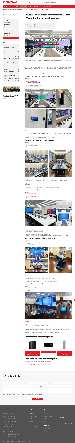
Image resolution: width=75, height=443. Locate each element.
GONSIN (53, 329)
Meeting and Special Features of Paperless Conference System (38, 364)
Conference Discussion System (10, 51)
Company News (16, 9)
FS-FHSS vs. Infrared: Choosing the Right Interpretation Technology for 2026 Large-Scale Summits (11, 95)
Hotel (30, 423)
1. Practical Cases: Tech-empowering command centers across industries (40, 26)
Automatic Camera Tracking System (11, 62)
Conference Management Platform (10, 54)
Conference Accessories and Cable (11, 78)
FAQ (45, 418)
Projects (30, 6)
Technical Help (47, 413)
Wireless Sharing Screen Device (10, 47)
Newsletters (46, 423)
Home (5, 6)
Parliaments (31, 413)
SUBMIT (37, 398)
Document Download (48, 416)
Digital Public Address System (9, 73)
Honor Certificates (7, 29)
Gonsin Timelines (7, 26)
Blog (45, 421)
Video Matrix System (8, 67)
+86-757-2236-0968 (34, 2)
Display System (7, 69)
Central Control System (8, 65)
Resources (36, 6)
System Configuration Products (10, 80)
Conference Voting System (9, 71)
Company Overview (8, 20)
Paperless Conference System (9, 45)
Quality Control (7, 33)
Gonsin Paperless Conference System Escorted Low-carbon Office (38, 361)
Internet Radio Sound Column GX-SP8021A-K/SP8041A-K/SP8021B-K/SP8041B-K (64, 353)
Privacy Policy (69, 440)
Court (30, 418)
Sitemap (63, 440)
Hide (34, 24)
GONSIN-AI (49, 6)
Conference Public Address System (10, 58)
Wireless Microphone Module (48, 352)
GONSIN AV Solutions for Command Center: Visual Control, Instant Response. (33, 9)
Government (31, 415)
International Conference (34, 411)
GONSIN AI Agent (7, 22)
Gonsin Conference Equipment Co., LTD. (15, 440)
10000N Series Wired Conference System (33, 82)
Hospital (31, 421)
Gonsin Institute (47, 420)
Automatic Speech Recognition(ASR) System (11, 60)
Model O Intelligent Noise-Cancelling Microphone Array (11, 49)
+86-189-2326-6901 (34, 3)
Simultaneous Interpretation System (11, 56)
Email (63, 417)
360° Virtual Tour (47, 411)
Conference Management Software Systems (11, 76)
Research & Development (9, 31)
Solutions (16, 6)
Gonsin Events (6, 40)
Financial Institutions (33, 426)
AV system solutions (44, 66)
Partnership (6, 35)
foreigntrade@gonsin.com (51, 2)
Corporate (31, 420)
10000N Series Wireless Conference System (33, 242)
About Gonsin (23, 6)
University (31, 424)
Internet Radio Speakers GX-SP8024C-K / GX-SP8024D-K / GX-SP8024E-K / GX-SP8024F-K (32, 353)
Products (10, 6)
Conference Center (33, 416)
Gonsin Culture (7, 24)
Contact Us (42, 6)
